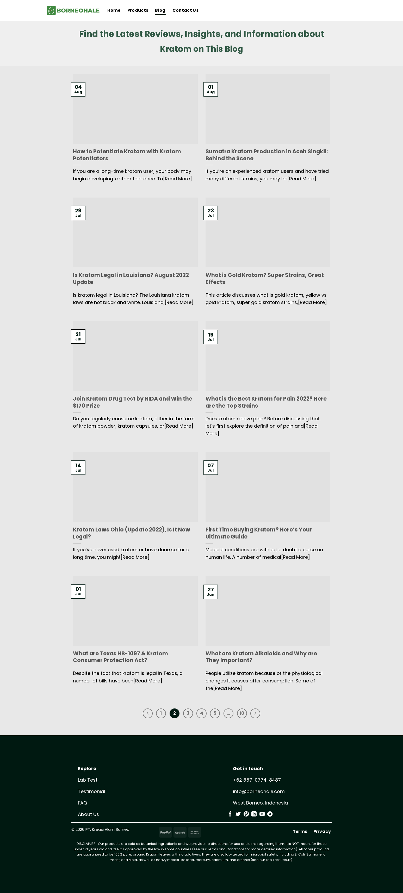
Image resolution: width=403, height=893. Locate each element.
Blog (160, 10)
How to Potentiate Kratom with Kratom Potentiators (127, 155)
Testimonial (91, 792)
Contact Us (185, 10)
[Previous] (143, 713)
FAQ (82, 804)
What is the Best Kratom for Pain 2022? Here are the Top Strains (266, 402)
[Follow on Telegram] (269, 815)
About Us (88, 815)
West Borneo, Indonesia (260, 804)
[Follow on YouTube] (262, 815)
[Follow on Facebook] (230, 815)
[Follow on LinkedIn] (254, 815)
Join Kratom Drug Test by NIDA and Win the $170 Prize (132, 402)
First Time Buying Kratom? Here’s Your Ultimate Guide (259, 533)
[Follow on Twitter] (238, 815)
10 (244, 713)
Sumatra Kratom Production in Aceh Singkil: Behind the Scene (267, 155)
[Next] (259, 713)
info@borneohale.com (259, 792)
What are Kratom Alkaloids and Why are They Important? (261, 657)
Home (114, 10)
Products (137, 10)
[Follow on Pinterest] (246, 815)
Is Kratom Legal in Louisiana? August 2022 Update (131, 279)
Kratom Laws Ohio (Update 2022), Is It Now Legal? (131, 533)
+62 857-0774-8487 (257, 781)
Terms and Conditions (226, 850)
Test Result (282, 860)
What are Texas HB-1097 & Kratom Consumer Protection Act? (120, 657)
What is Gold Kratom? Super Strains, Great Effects (265, 279)
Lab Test (87, 781)
